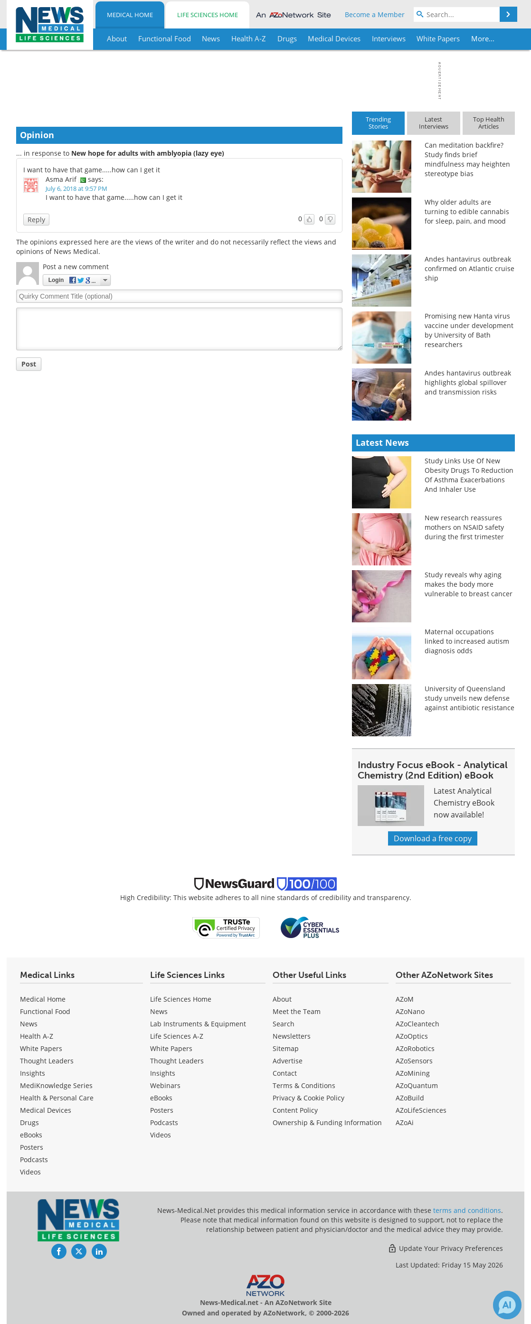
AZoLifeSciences (421, 1110)
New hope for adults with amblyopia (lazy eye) (147, 153)
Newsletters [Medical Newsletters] (292, 1036)
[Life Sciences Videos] (160, 1134)
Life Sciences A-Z (176, 1036)
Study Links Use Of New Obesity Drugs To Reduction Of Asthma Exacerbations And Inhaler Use (469, 475)
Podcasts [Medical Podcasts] (34, 1159)
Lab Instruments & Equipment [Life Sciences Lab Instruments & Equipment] (198, 1023)
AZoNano (410, 1011)
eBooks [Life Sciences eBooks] (161, 1097)
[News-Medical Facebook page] (58, 1251)
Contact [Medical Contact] (285, 1073)
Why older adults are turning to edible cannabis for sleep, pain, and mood (467, 211)
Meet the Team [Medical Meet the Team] (297, 1011)
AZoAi (405, 1122)
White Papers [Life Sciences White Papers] (171, 1048)
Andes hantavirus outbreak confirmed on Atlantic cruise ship (469, 268)
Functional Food (45, 1011)
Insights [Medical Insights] (32, 1073)
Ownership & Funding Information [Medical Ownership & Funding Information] (327, 1122)
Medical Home (130, 14)
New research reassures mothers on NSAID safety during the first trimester (464, 527)
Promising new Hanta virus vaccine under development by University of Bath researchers (469, 330)
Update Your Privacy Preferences (445, 1248)
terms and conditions (467, 1210)
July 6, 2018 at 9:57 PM (76, 188)
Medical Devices (45, 1110)
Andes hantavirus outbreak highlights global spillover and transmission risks (468, 382)
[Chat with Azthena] (507, 1305)
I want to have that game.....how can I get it (91, 169)
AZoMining (413, 1073)
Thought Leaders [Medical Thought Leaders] (47, 1060)
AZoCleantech (417, 1023)
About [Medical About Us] (282, 999)
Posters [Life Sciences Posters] (161, 1110)
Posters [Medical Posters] (31, 1147)
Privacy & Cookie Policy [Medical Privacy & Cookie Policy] (308, 1097)
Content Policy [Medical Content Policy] (295, 1110)
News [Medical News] (29, 1023)
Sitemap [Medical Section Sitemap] (286, 1048)
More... (482, 38)
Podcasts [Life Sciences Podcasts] (164, 1122)
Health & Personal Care (57, 1097)
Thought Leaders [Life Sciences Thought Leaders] (177, 1060)
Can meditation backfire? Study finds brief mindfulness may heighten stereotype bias (467, 159)
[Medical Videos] (30, 1171)
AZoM (405, 999)
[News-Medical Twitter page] (78, 1251)
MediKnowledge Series (56, 1085)
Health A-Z (36, 1036)
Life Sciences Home (207, 14)
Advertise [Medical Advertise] (288, 1060)
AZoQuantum (417, 1085)
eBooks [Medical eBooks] (31, 1134)
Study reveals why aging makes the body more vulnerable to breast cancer (468, 584)
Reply (36, 219)
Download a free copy (433, 838)
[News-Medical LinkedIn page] (99, 1251)
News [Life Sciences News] (159, 1011)
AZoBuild (410, 1097)
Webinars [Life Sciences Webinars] (165, 1085)
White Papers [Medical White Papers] (41, 1048)
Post (28, 363)
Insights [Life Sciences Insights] (162, 1073)
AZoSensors (414, 1060)
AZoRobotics (415, 1048)
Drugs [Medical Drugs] (29, 1122)
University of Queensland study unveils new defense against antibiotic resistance (469, 698)
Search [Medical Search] (283, 1023)
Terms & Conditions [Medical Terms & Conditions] (304, 1085)
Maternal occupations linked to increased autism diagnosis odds (467, 641)
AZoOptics (412, 1036)
